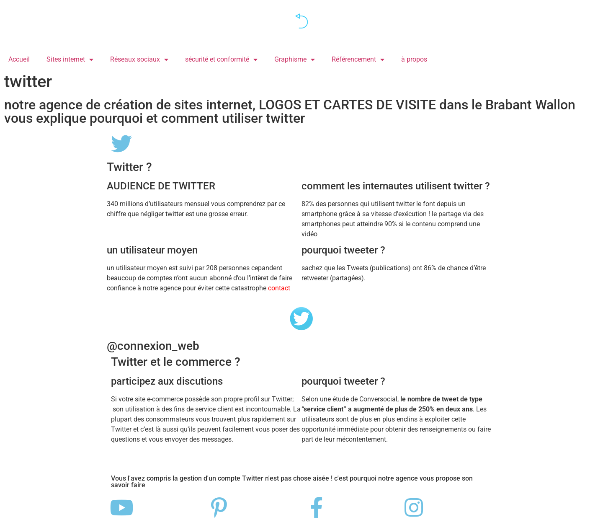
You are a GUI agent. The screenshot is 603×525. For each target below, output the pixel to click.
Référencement (358, 59)
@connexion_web (153, 346)
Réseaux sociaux (139, 59)
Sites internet (69, 59)
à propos (414, 59)
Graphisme (294, 59)
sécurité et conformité (221, 59)
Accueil (19, 59)
